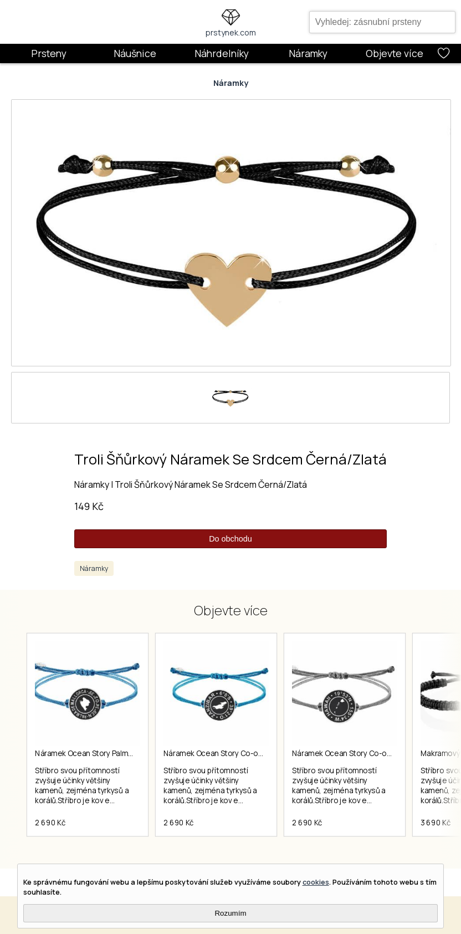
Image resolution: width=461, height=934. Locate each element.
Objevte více (394, 53)
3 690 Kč (435, 823)
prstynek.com (231, 32)
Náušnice (135, 53)
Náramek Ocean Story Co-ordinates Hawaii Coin (375, 753)
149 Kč (89, 506)
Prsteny (48, 53)
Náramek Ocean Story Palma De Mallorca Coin (113, 753)
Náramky (308, 53)
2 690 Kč (50, 823)
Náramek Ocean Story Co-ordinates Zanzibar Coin (250, 753)
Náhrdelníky (221, 53)
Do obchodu (230, 538)
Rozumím (230, 913)
